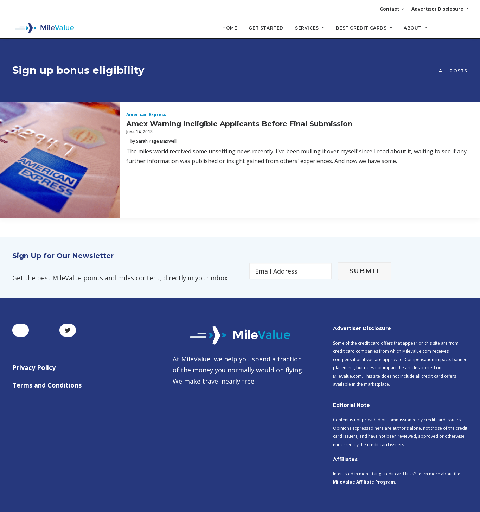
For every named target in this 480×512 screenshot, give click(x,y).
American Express (146, 89)
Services (309, 28)
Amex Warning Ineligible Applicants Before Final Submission (239, 98)
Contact (391, 9)
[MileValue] (43, 28)
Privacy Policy (34, 342)
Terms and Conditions (47, 359)
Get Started (266, 28)
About (415, 28)
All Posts (453, 58)
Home (229, 28)
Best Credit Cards (364, 28)
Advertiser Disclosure (439, 9)
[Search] (463, 31)
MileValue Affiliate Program (364, 457)
